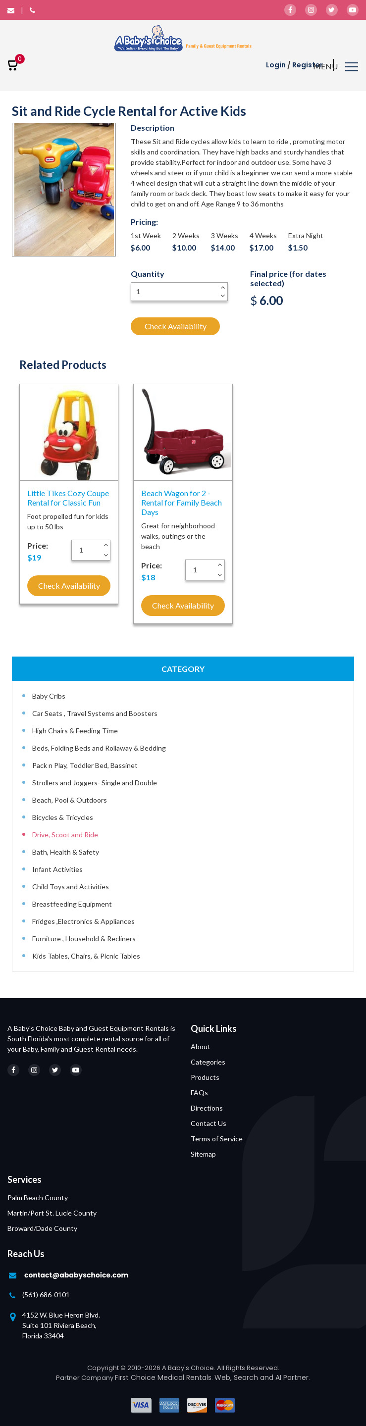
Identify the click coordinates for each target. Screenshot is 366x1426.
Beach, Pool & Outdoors (69, 800)
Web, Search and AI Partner (261, 1377)
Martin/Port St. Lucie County (52, 1213)
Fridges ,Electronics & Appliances (83, 921)
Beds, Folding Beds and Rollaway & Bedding (99, 748)
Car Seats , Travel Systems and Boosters (94, 713)
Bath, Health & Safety (65, 852)
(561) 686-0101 (46, 1294)
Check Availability (176, 326)
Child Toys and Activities (70, 886)
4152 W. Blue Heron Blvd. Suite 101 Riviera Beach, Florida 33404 (61, 1325)
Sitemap (203, 1154)
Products (205, 1077)
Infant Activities (57, 869)
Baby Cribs (48, 696)
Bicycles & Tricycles (62, 817)
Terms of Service (217, 1138)
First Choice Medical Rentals (163, 1377)
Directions (207, 1108)
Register (307, 65)
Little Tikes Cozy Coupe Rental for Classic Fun (68, 497)
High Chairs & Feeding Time (75, 730)
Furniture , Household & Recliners (84, 938)
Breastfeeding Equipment (72, 904)
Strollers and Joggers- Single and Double (94, 782)
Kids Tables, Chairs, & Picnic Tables (86, 956)
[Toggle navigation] (336, 68)
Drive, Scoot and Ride (65, 834)
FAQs (199, 1092)
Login (276, 65)
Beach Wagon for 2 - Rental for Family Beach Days (181, 502)
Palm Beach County (37, 1197)
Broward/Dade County (42, 1228)
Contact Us (208, 1123)
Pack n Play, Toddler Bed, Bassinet (85, 765)
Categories (208, 1062)
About (200, 1046)
